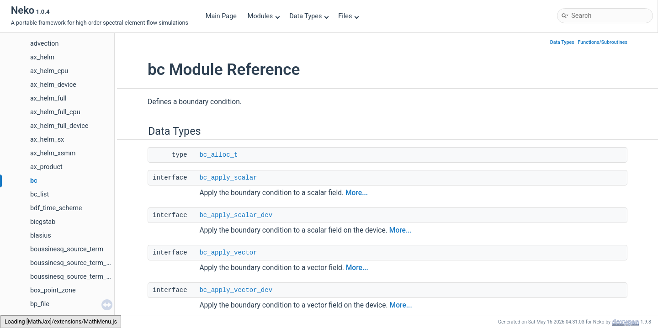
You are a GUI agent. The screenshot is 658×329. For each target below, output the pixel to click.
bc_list (39, 194)
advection (44, 44)
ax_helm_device (53, 85)
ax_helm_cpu (49, 71)
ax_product (46, 167)
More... (356, 193)
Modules (264, 16)
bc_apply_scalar (228, 177)
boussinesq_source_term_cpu (73, 263)
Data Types (309, 16)
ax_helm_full (48, 98)
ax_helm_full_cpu (55, 112)
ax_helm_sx (47, 139)
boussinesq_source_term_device (77, 277)
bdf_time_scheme (56, 208)
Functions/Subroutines (602, 42)
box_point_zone (53, 290)
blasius (40, 235)
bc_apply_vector (228, 252)
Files (348, 16)
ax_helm (42, 57)
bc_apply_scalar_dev (235, 215)
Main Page (221, 16)
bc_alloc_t (218, 155)
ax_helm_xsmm (52, 153)
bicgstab (42, 222)
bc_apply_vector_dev (235, 290)
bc (33, 181)
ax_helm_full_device (59, 126)
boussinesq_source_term (66, 249)
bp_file (39, 304)
